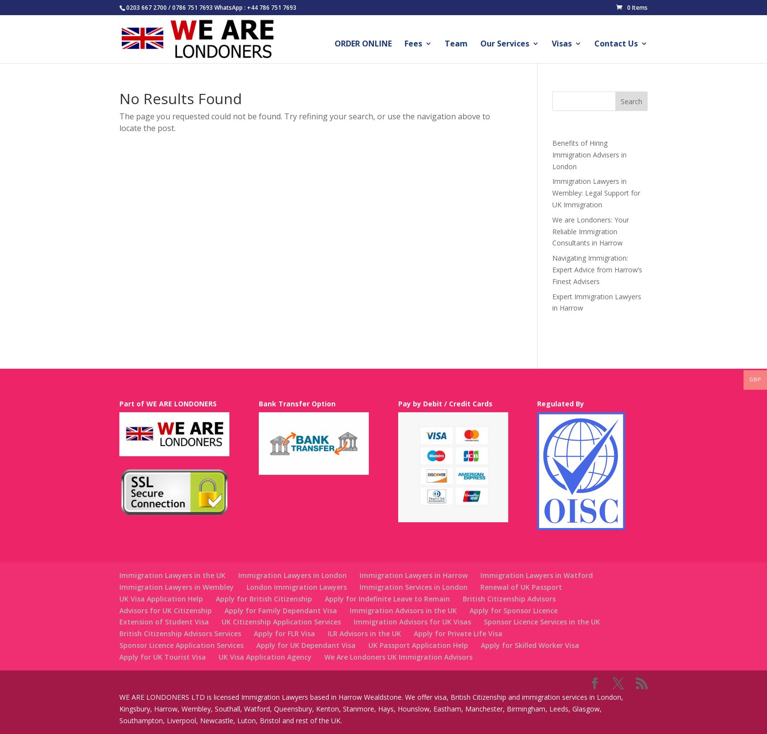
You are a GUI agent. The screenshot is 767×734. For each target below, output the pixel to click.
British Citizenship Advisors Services (180, 633)
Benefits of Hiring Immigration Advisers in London (589, 154)
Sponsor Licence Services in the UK (542, 621)
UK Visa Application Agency (265, 657)
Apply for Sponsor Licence (514, 610)
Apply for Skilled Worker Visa (530, 645)
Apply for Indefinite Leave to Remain (387, 598)
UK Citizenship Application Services (281, 621)
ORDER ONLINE (363, 44)
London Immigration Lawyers (297, 587)
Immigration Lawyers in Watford (536, 575)
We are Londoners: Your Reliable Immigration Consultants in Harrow (590, 231)
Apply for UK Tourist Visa (162, 657)
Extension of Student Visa (164, 621)
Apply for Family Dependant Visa (281, 610)
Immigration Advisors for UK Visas (412, 621)
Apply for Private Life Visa (458, 633)
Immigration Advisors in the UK (403, 610)
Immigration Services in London (414, 587)
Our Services (504, 44)
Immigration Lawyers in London (292, 575)
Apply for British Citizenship (264, 598)
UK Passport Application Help (418, 645)
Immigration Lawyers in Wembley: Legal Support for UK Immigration (596, 193)
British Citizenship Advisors (509, 598)
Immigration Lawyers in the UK (172, 575)
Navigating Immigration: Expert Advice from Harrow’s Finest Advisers (597, 269)
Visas (562, 44)
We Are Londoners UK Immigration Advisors (398, 657)
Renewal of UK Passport (521, 587)
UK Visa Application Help (161, 598)
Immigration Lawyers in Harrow (414, 575)
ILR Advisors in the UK (364, 633)
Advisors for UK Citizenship (165, 610)
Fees (413, 44)
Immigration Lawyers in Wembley (176, 587)
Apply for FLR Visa (284, 633)
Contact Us (616, 44)
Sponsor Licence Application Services (181, 645)
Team (456, 44)
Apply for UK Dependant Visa (306, 645)
